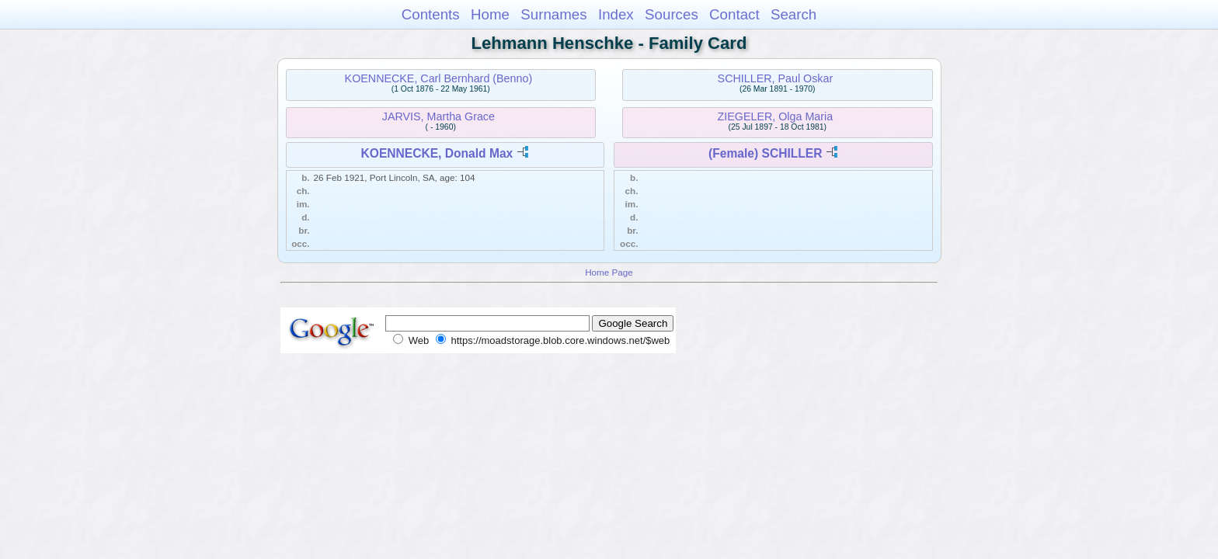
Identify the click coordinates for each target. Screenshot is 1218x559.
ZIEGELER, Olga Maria (775, 116)
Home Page (609, 272)
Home (490, 14)
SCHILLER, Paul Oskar (775, 78)
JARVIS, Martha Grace (438, 116)
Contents (431, 14)
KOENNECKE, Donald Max (436, 153)
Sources (671, 14)
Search (793, 14)
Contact (734, 14)
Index (616, 14)
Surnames (553, 14)
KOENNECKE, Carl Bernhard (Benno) (439, 78)
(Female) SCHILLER (765, 153)
